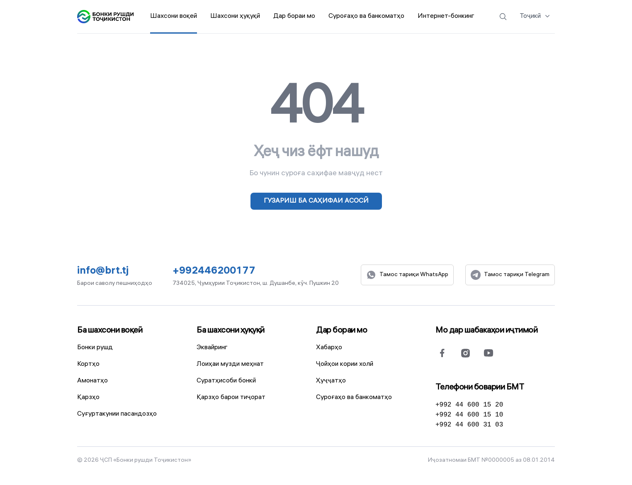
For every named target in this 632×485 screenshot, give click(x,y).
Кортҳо (88, 364)
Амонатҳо (92, 381)
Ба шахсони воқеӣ (109, 330)
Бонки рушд (95, 347)
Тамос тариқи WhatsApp (407, 275)
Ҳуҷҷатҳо (331, 381)
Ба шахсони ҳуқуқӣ (231, 330)
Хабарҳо (329, 347)
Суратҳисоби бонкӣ (226, 381)
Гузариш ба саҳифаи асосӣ (316, 201)
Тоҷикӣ (536, 16)
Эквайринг (212, 347)
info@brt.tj (103, 272)
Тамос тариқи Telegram (510, 275)
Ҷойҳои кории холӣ (344, 364)
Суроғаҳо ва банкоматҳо (354, 397)
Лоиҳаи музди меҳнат (230, 364)
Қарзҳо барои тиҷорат (231, 397)
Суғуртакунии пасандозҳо (117, 414)
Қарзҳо (88, 397)
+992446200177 (214, 272)
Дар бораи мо (341, 330)
